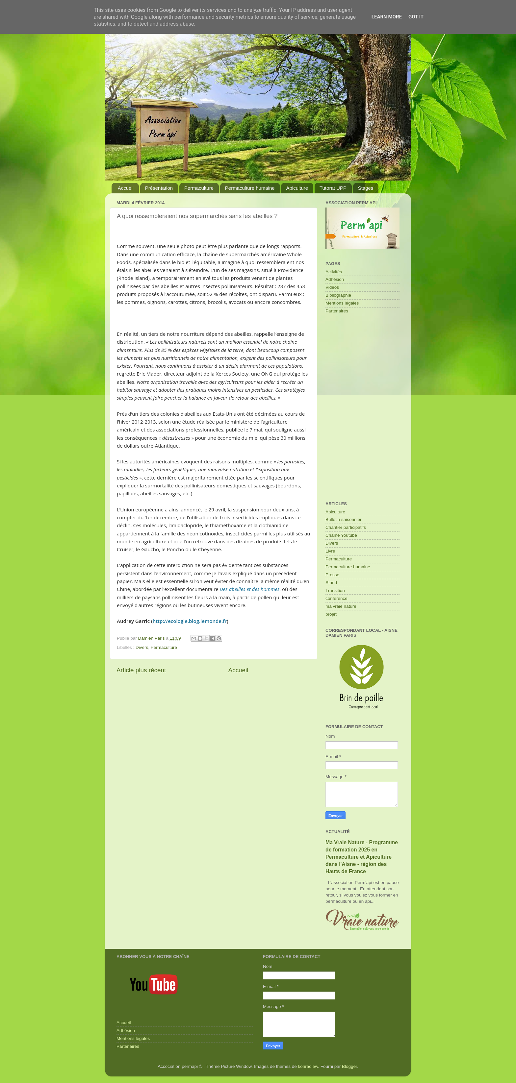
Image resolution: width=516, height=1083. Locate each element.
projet (331, 614)
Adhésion (334, 279)
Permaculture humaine (250, 188)
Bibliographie (338, 295)
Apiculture (297, 188)
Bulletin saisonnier (343, 519)
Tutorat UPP (333, 188)
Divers (142, 647)
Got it (416, 17)
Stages (366, 188)
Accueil (126, 188)
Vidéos (332, 287)
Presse (332, 574)
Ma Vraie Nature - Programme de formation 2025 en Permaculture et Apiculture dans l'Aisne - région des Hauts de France (361, 857)
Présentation (159, 188)
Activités (333, 271)
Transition (335, 590)
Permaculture (199, 188)
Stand (331, 582)
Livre (330, 551)
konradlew (308, 1066)
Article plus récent (141, 670)
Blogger (349, 1066)
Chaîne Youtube (341, 535)
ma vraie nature (340, 606)
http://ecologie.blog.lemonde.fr (190, 621)
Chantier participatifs (345, 527)
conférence (336, 598)
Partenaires (336, 310)
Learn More (387, 17)
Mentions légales (342, 303)
